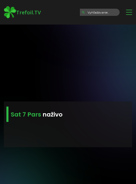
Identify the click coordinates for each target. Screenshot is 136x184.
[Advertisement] (68, 61)
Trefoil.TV (22, 12)
